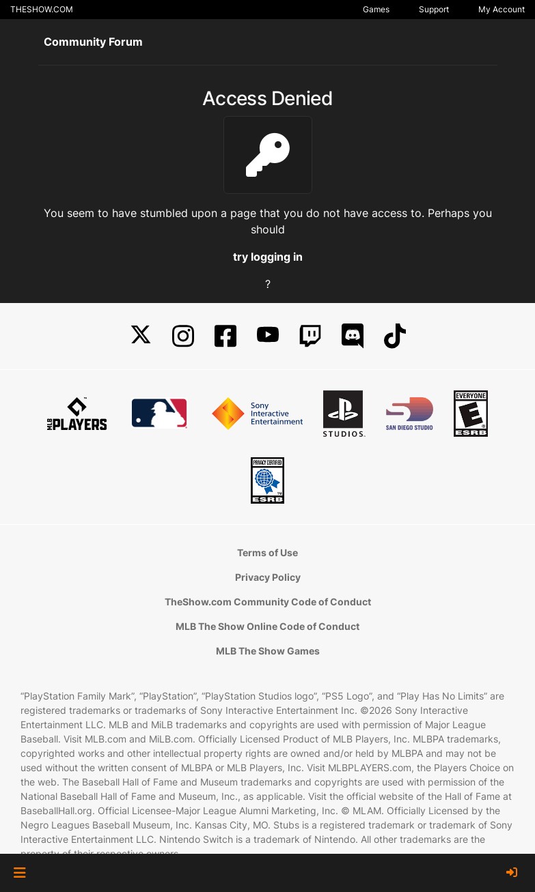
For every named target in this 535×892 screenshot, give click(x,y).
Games (376, 9)
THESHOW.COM (41, 9)
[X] (141, 336)
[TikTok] (395, 336)
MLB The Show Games (268, 651)
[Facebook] (225, 336)
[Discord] (352, 336)
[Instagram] (183, 336)
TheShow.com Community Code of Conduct (268, 601)
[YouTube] (268, 336)
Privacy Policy (268, 577)
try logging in (268, 256)
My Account (501, 9)
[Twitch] (310, 336)
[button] (19, 873)
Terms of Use (267, 552)
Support (434, 9)
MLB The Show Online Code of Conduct (267, 626)
